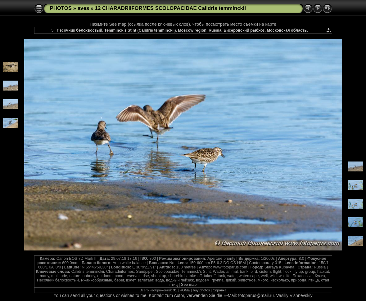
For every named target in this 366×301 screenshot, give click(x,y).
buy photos (201, 290)
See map (189, 284)
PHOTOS (61, 8)
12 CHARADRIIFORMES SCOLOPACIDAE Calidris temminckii (170, 8)
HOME (185, 290)
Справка (219, 290)
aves (83, 8)
